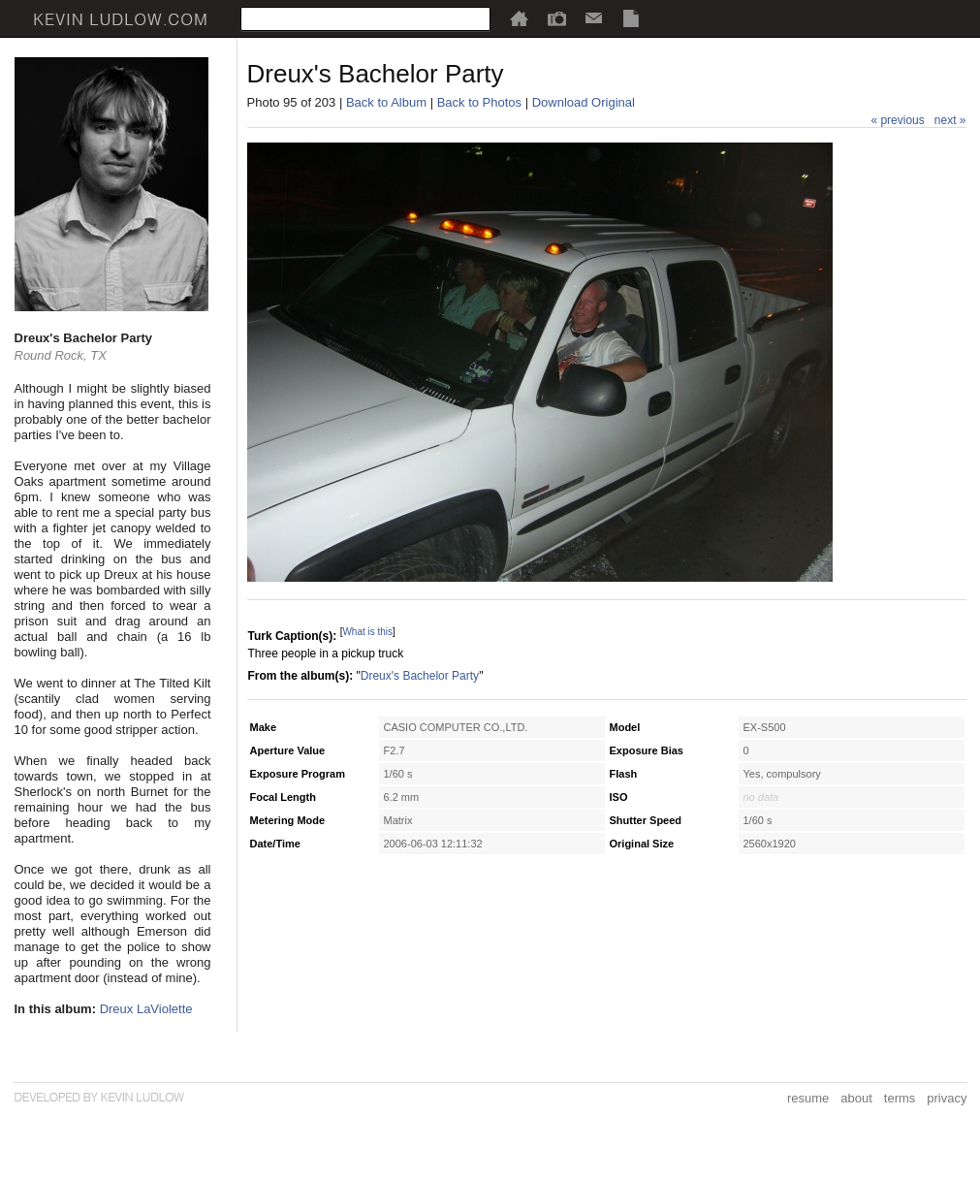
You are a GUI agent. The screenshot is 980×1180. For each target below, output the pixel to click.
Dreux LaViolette (146, 1009)
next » (950, 120)
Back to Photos (479, 102)
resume (808, 1098)
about (856, 1098)
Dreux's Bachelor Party (420, 676)
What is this (367, 631)
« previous (897, 120)
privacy (946, 1098)
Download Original (583, 102)
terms (900, 1098)
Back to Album (386, 102)
